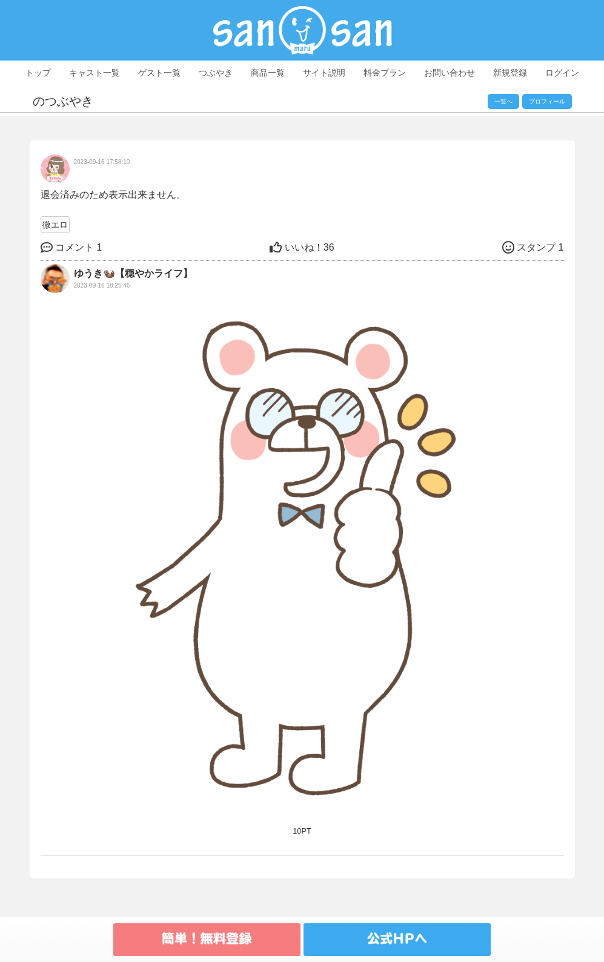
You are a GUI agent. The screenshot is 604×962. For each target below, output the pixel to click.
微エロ (55, 224)
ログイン (562, 72)
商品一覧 (268, 72)
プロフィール (547, 101)
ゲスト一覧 (159, 72)
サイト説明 (324, 72)
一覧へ (503, 101)
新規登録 (510, 72)
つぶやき (216, 72)
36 (302, 247)
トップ (38, 72)
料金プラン (384, 72)
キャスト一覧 (94, 72)
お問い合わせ (449, 72)
